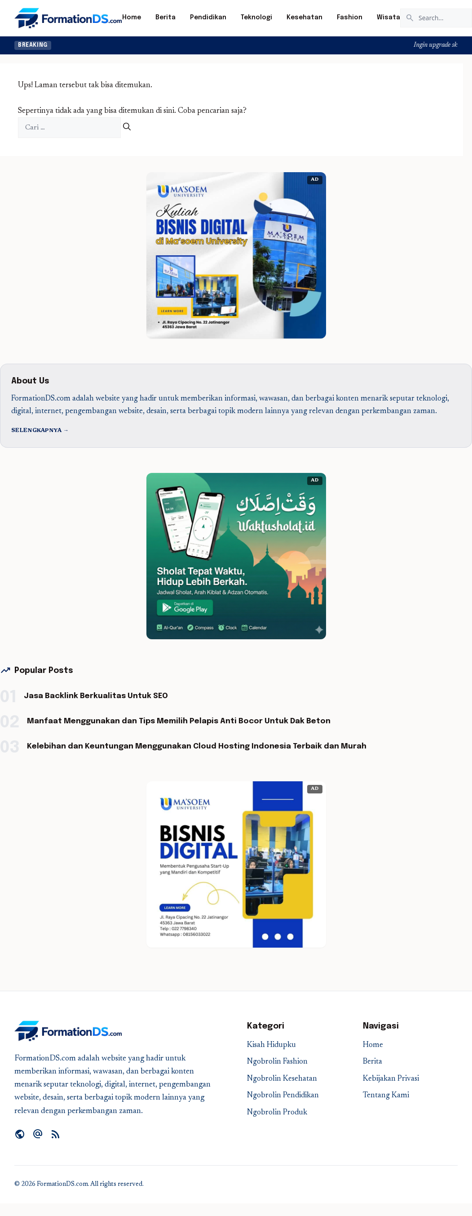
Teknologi (256, 17)
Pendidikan (208, 17)
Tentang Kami (386, 1096)
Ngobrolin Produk (277, 1113)
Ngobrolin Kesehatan (282, 1079)
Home (131, 17)
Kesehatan (304, 17)
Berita (165, 17)
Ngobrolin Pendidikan (283, 1096)
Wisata (388, 17)
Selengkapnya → (40, 430)
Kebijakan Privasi (391, 1079)
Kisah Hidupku (271, 1045)
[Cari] (127, 127)
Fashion (349, 17)
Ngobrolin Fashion (277, 1062)
